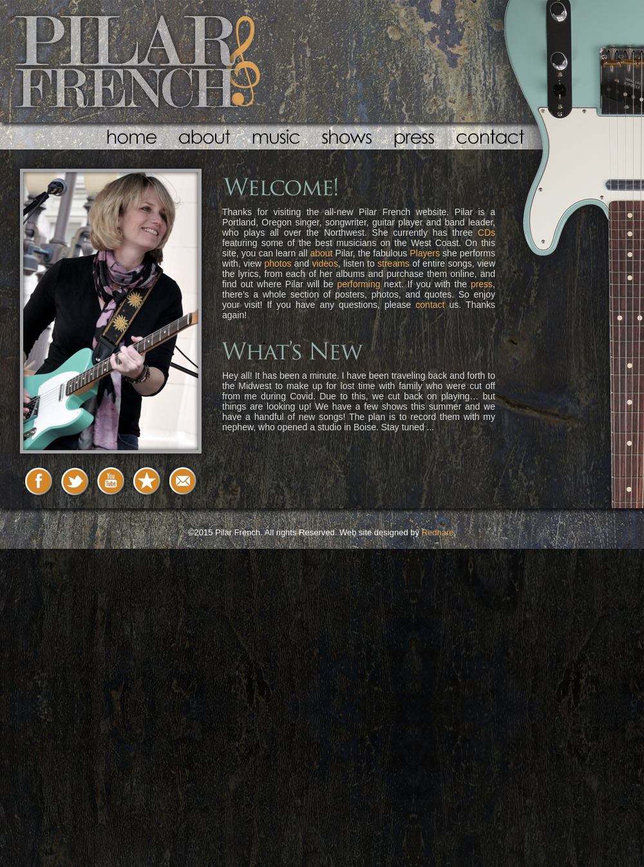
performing (359, 284)
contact (429, 305)
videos (324, 263)
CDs (486, 232)
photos (277, 263)
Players (425, 253)
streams (393, 263)
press (482, 284)
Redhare (438, 532)
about (321, 253)
